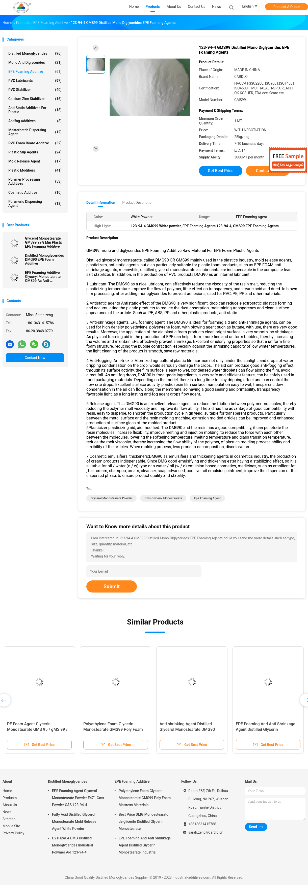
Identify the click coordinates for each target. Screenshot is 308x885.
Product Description (137, 203)
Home (7, 791)
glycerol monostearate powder (111, 498)
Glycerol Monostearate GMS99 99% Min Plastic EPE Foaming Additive (44, 242)
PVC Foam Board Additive (35, 143)
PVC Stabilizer (35, 89)
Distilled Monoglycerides (35, 53)
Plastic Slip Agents (35, 152)
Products (10, 798)
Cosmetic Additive (35, 192)
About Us (10, 805)
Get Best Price (221, 170)
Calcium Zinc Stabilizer (35, 98)
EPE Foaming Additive (35, 71)
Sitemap (9, 819)
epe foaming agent (207, 498)
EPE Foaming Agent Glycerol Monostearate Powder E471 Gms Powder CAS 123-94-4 (78, 798)
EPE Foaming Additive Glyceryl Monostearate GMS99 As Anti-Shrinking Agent (43, 277)
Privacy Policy (13, 833)
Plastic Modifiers (35, 170)
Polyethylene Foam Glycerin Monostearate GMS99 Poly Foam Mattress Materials (113, 729)
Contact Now (35, 358)
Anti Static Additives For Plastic (35, 110)
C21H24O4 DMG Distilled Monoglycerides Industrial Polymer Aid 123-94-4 (72, 845)
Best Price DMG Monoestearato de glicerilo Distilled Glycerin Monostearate (143, 821)
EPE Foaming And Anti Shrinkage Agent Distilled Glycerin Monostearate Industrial (265, 729)
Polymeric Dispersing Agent (35, 204)
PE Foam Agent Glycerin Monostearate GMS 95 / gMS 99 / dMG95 (37, 729)
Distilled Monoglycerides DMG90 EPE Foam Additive (44, 259)
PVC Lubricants (35, 80)
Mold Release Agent (35, 161)
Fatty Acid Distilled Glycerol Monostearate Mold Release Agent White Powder (74, 821)
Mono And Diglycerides (35, 62)
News (7, 812)
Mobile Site (11, 826)
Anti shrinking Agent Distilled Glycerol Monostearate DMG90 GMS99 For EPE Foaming (187, 729)
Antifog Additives (35, 120)
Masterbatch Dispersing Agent (35, 132)
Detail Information (100, 203)
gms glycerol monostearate (163, 498)
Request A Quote (286, 7)
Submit (112, 586)
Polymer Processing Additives (35, 181)
